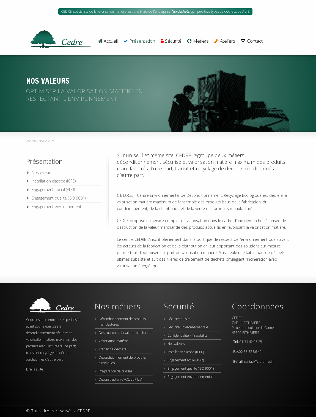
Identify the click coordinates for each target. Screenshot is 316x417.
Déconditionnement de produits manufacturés (122, 322)
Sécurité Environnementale (187, 327)
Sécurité (171, 41)
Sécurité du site (179, 319)
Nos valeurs (42, 172)
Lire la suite (34, 369)
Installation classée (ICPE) (54, 181)
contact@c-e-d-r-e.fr (258, 361)
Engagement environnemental (58, 206)
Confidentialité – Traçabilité (187, 335)
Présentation (139, 41)
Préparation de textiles (115, 371)
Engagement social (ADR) (53, 189)
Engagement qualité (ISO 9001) (59, 198)
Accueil (108, 41)
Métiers (198, 41)
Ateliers (224, 41)
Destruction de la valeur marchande (125, 332)
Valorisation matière (113, 341)
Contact (251, 41)
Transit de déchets (112, 349)
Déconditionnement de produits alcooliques (122, 360)
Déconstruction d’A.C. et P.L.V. (120, 379)
